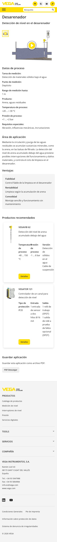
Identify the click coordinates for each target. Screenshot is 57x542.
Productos (8, 395)
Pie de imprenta (33, 511)
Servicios (7, 441)
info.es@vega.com (10, 485)
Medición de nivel (10, 405)
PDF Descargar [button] (10, 370)
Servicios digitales (10, 420)
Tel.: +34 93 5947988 (11, 478)
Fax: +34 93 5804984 (11, 481)
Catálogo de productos (12, 401)
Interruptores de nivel (12, 410)
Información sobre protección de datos (19, 519)
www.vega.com (8, 488)
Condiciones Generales (12, 511)
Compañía (8, 451)
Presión (5, 415)
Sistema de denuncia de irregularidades (20, 526)
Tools (5, 431)
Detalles (24, 276)
